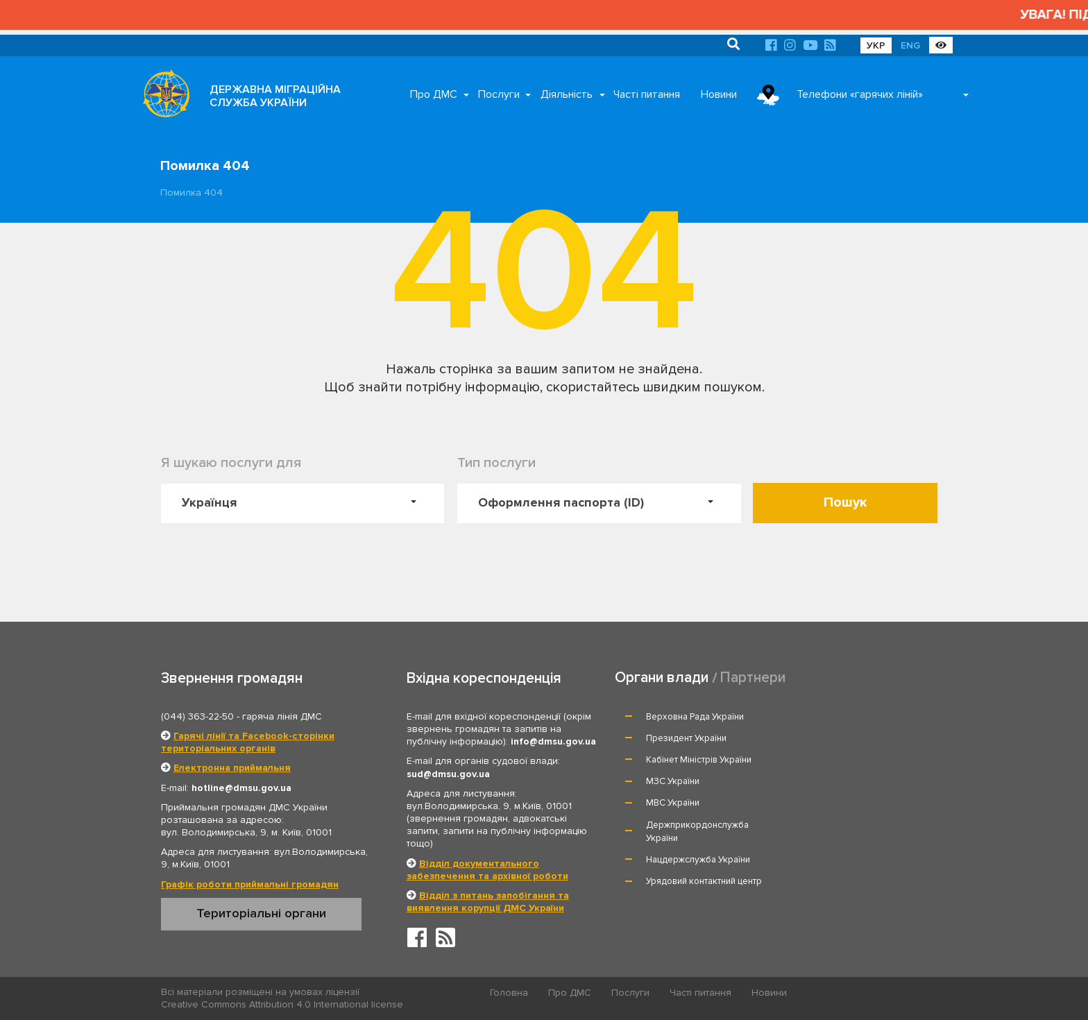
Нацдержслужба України (699, 794)
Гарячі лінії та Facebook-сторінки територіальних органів (247, 742)
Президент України (843, 716)
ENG (910, 45)
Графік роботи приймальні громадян (250, 884)
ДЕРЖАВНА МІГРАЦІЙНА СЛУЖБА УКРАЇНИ (275, 96)
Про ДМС (433, 94)
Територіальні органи (261, 913)
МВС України (673, 759)
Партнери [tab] (752, 677)
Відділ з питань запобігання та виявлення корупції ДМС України (488, 902)
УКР (876, 45)
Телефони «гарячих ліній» (860, 94)
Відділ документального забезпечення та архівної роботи (487, 870)
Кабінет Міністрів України (699, 738)
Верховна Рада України (696, 716)
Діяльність (567, 94)
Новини (719, 94)
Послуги (499, 94)
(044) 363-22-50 (197, 716)
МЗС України (829, 738)
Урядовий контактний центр (861, 794)
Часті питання (646, 94)
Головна (510, 992)
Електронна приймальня (232, 768)
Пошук (845, 502)
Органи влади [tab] (661, 677)
